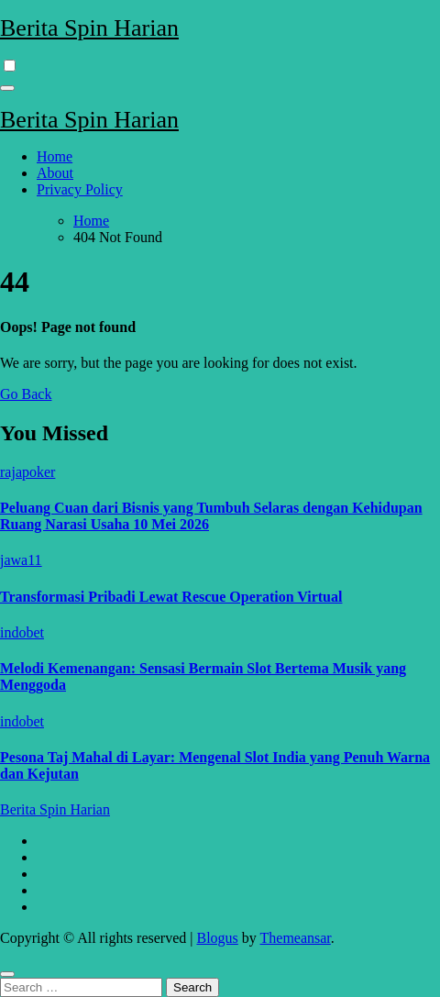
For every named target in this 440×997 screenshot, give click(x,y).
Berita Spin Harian (89, 28)
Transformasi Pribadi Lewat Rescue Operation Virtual (171, 596)
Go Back (25, 394)
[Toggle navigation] (7, 88)
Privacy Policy (80, 189)
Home (54, 156)
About (55, 173)
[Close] (7, 974)
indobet (22, 632)
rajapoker (27, 472)
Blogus (216, 938)
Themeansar (295, 938)
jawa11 (21, 560)
